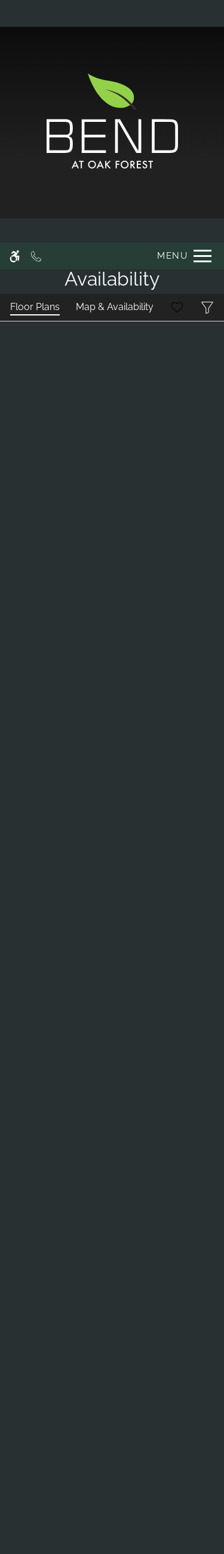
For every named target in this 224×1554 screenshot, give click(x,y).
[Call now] (36, 13)
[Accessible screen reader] (14, 13)
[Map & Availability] (114, 307)
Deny (83, 1533)
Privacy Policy (47, 1510)
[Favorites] (177, 307)
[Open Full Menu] (181, 13)
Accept (32, 1533)
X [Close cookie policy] (213, 1419)
